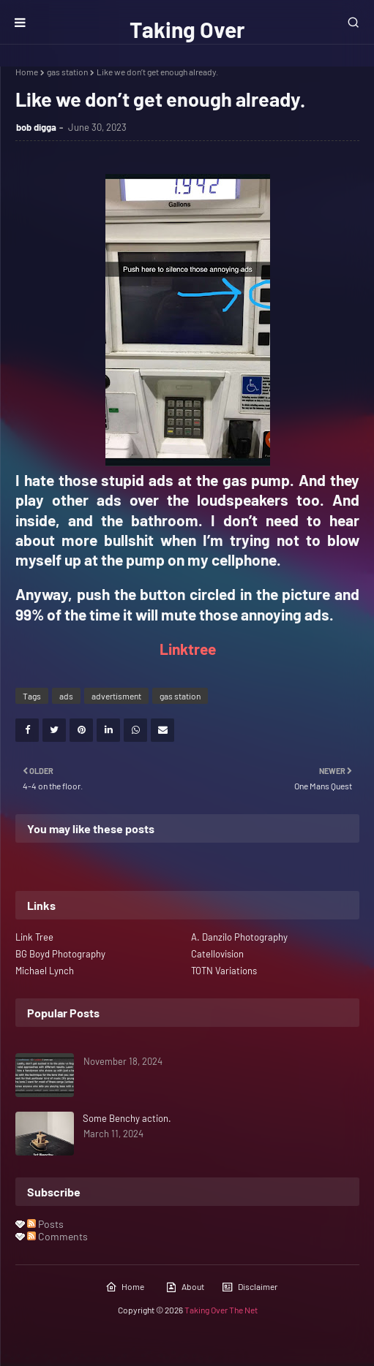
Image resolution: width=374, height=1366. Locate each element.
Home (26, 72)
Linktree (188, 649)
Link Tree (34, 937)
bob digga (36, 127)
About (184, 1287)
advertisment (116, 696)
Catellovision (217, 954)
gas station (67, 72)
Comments (57, 1236)
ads (66, 696)
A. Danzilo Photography (239, 937)
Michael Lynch (44, 970)
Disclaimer (249, 1287)
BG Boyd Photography (60, 954)
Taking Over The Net (221, 1310)
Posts (45, 1224)
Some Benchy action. (127, 1118)
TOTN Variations (224, 970)
